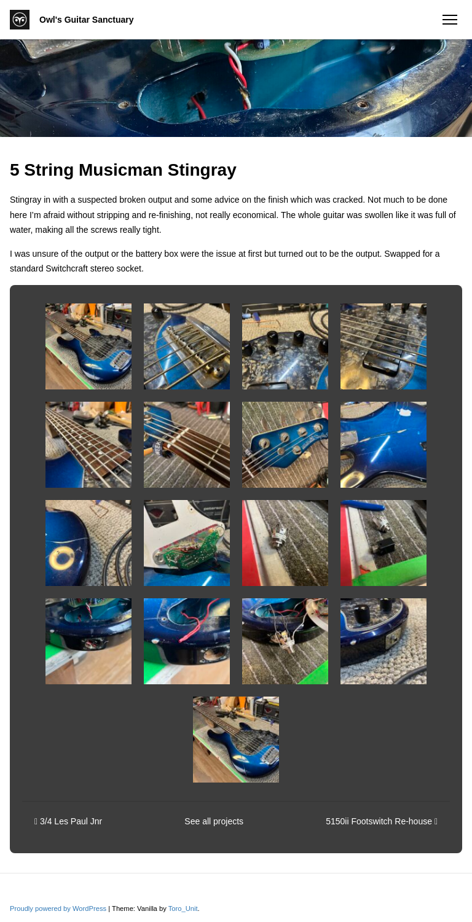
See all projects (213, 821)
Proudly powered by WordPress (59, 908)
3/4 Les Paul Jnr (68, 821)
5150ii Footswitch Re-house (382, 821)
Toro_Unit (183, 908)
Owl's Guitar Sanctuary (86, 20)
